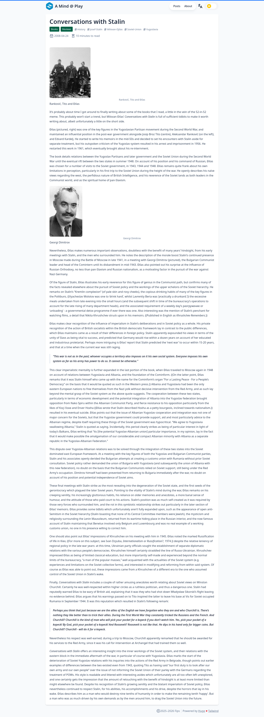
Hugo (201, 711)
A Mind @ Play (69, 6)
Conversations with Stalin (87, 21)
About (188, 6)
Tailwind (213, 711)
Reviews (66, 29)
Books (54, 29)
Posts (176, 6)
